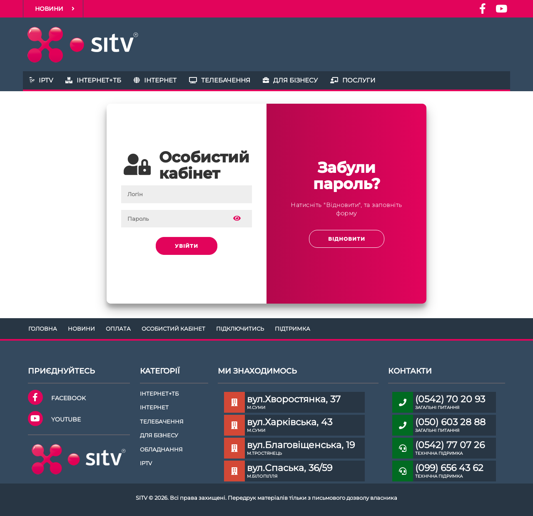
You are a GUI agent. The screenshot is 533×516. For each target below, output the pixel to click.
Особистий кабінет (173, 328)
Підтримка (292, 328)
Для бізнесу (290, 80)
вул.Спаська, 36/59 (289, 468)
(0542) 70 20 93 (450, 399)
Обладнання (161, 449)
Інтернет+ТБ (93, 80)
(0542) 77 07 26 (450, 445)
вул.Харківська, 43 (289, 422)
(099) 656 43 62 (449, 468)
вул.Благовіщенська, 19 (301, 445)
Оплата (118, 328)
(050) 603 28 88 (450, 422)
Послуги (352, 80)
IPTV (41, 80)
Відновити (346, 239)
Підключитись (240, 328)
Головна (42, 328)
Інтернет (155, 80)
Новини (55, 8)
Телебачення (219, 80)
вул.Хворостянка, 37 (294, 399)
